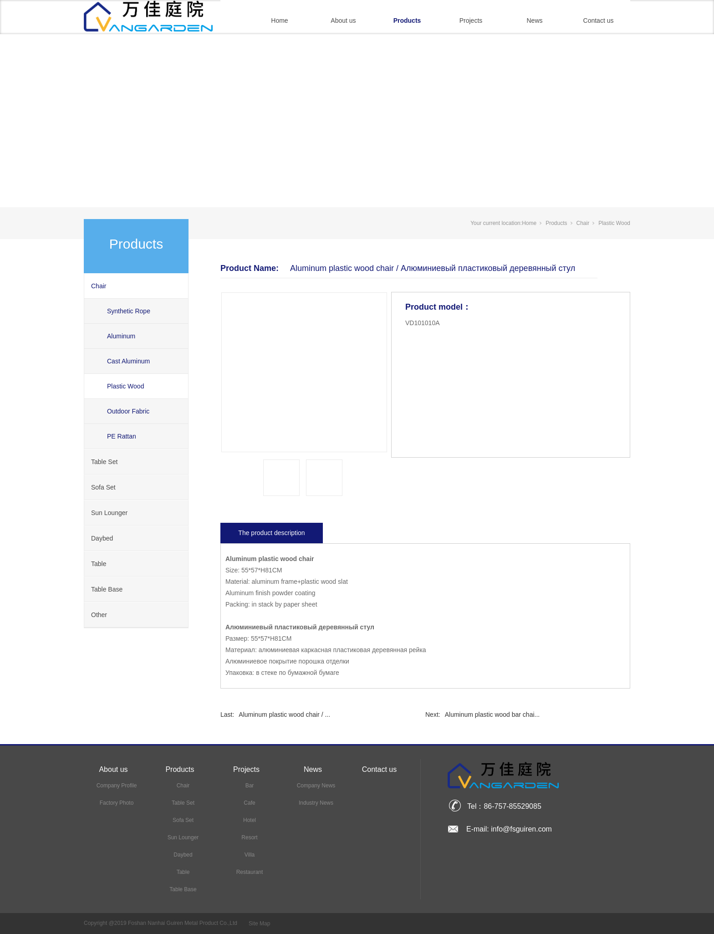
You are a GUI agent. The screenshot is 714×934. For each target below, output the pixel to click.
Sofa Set (103, 487)
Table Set (104, 461)
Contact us (598, 20)
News (534, 20)
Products (407, 20)
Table (98, 563)
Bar (249, 785)
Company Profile (117, 785)
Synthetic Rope (128, 311)
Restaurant (249, 872)
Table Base (106, 589)
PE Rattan (121, 436)
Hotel (249, 820)
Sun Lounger (109, 512)
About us (343, 20)
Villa (250, 855)
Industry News (316, 803)
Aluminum (121, 336)
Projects (471, 20)
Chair (98, 286)
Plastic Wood (125, 386)
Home (279, 20)
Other (99, 614)
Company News (316, 785)
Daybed (102, 538)
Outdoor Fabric (128, 411)
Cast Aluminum (128, 361)
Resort (249, 837)
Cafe (249, 803)
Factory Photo (117, 803)
